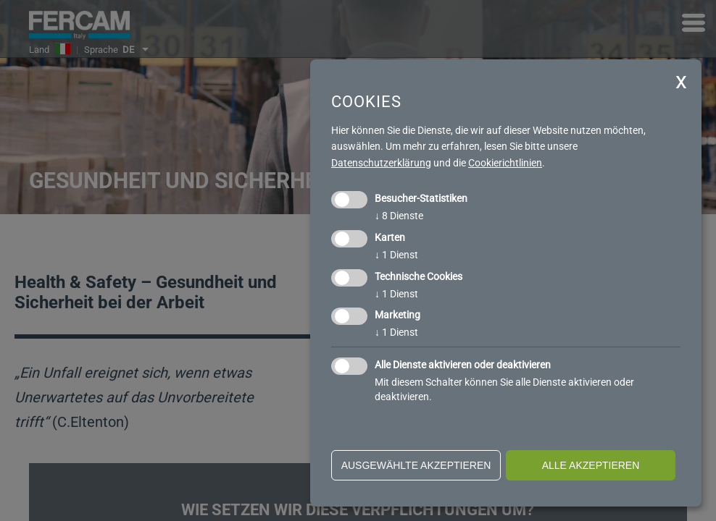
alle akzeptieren (591, 465)
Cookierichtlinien (505, 163)
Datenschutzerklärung (381, 163)
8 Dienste (399, 215)
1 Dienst (396, 254)
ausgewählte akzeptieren (416, 465)
